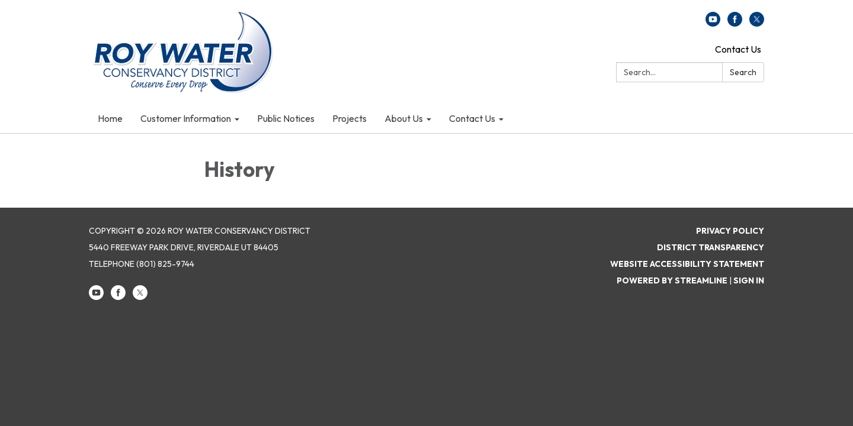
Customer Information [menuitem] (185, 118)
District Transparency (710, 247)
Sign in (748, 280)
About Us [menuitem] (403, 118)
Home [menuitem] (110, 118)
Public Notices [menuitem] (286, 118)
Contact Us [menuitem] (472, 118)
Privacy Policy (730, 230)
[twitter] (756, 23)
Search (743, 72)
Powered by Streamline (672, 280)
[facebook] (734, 23)
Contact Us (738, 49)
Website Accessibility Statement (687, 264)
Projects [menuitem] (349, 118)
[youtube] (713, 23)
